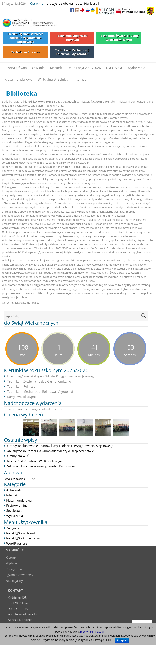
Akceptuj (121, 640)
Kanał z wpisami (20, 533)
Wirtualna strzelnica (53, 79)
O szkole (38, 68)
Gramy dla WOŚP (19, 456)
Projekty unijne (16, 505)
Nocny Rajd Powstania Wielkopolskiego (34, 461)
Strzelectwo (14, 510)
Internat (80, 79)
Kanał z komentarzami (24, 538)
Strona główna (16, 68)
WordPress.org (16, 543)
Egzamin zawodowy (19, 575)
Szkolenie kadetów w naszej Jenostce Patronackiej (41, 466)
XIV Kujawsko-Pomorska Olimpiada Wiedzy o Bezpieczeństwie (50, 451)
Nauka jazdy (14, 581)
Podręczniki (14, 569)
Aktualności (14, 490)
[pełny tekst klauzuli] (92, 631)
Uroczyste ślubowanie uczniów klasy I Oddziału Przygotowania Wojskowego (60, 446)
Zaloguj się (13, 528)
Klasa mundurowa (18, 79)
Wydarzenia (136, 68)
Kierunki (56, 68)
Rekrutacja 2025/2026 (84, 68)
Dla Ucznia (114, 68)
